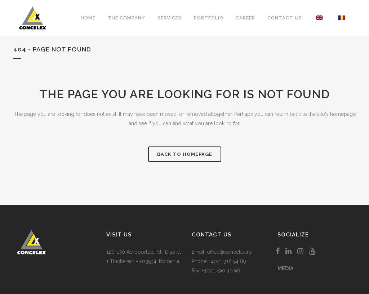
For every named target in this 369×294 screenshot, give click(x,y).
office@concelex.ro (229, 252)
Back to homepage (184, 154)
